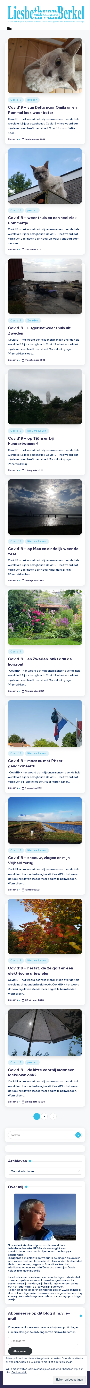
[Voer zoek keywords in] (45, 1135)
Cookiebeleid (19, 1372)
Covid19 (15, 99)
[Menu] (9, 29)
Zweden (32, 320)
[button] (53, 1116)
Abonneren (20, 1351)
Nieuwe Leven (37, 430)
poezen (32, 99)
